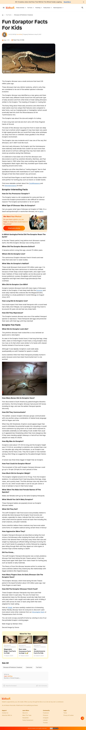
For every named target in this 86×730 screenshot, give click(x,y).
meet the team (27, 715)
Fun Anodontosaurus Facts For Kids (39, 651)
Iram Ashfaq (20, 34)
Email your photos (14, 228)
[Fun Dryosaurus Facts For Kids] (25, 639)
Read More (68, 2)
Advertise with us (7, 715)
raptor (41, 212)
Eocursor (39, 290)
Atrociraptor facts (38, 612)
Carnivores (29, 667)
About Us (25, 713)
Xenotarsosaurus (11, 186)
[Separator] (82, 718)
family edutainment (28, 720)
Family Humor (46, 7)
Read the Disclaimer (11, 686)
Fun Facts (29, 7)
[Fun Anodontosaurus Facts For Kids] (40, 639)
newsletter (26, 718)
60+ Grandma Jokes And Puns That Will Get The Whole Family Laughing (38, 2)
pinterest (45, 715)
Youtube (45, 722)
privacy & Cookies (68, 715)
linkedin (45, 720)
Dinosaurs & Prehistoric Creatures (10, 646)
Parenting (37, 7)
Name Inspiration (57, 7)
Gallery (8, 72)
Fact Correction (43, 686)
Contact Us (5, 713)
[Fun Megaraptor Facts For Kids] (10, 639)
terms (65, 713)
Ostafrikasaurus (34, 183)
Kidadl (3, 15)
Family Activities (20, 7)
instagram (45, 718)
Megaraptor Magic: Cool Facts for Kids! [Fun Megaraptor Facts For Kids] (10, 651)
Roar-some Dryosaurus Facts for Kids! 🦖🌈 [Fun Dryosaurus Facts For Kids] (25, 651)
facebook (46, 713)
